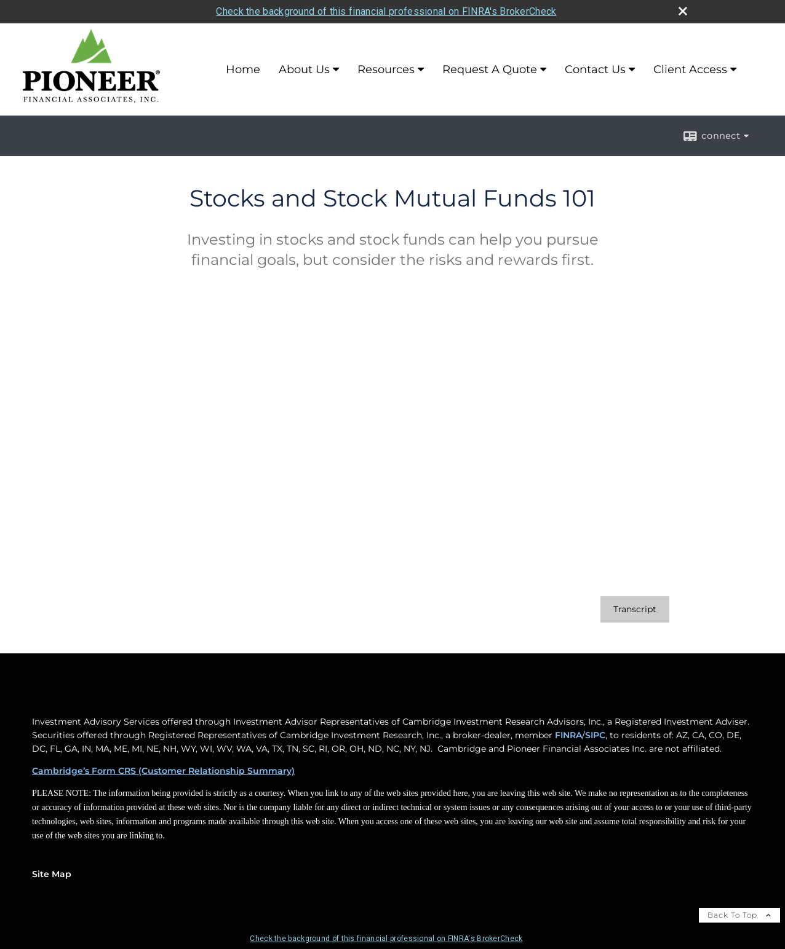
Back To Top (739, 914)
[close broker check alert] (683, 11)
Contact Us (595, 69)
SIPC (595, 735)
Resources (386, 69)
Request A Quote (489, 69)
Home (243, 69)
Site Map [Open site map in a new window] (51, 874)
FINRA (568, 735)
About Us (304, 69)
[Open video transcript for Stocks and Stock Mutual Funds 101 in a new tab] (634, 609)
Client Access (690, 69)
